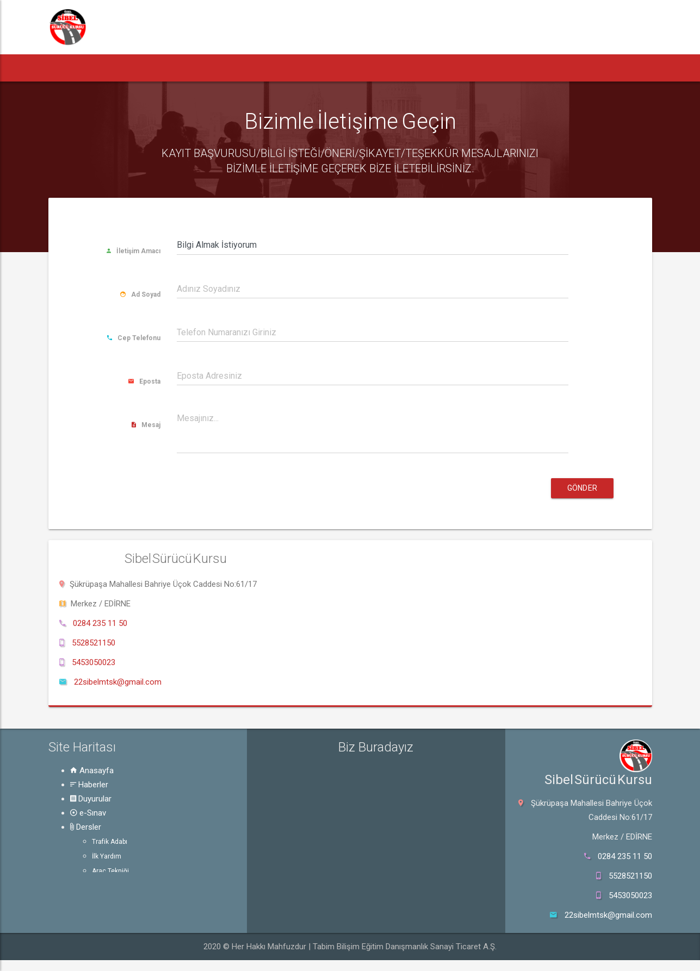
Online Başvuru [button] (543, 67)
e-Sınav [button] (245, 67)
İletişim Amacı (133, 251)
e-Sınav (88, 813)
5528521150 (93, 643)
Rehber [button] (360, 67)
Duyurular (90, 799)
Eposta (144, 381)
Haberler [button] (121, 67)
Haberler (89, 785)
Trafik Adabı (109, 841)
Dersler (85, 827)
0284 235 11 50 (100, 623)
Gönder (582, 488)
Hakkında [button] (466, 67)
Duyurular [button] (186, 67)
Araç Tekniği (110, 871)
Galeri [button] (411, 67)
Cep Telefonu (133, 338)
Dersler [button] (301, 67)
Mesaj (146, 425)
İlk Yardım (106, 856)
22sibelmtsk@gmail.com (118, 682)
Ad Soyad (140, 294)
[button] (68, 68)
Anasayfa (92, 770)
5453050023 (93, 662)
